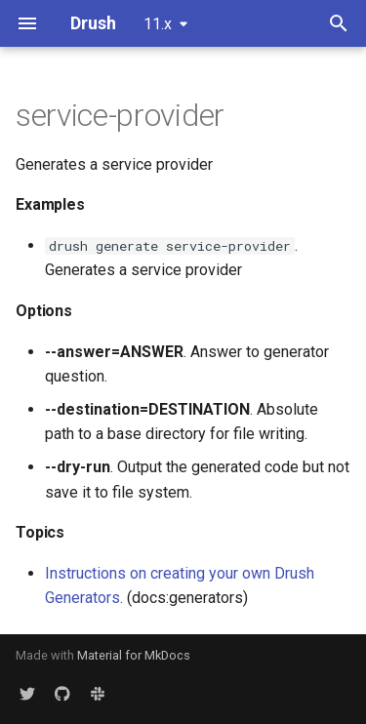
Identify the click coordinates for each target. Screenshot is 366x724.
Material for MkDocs (133, 655)
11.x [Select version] (157, 24)
